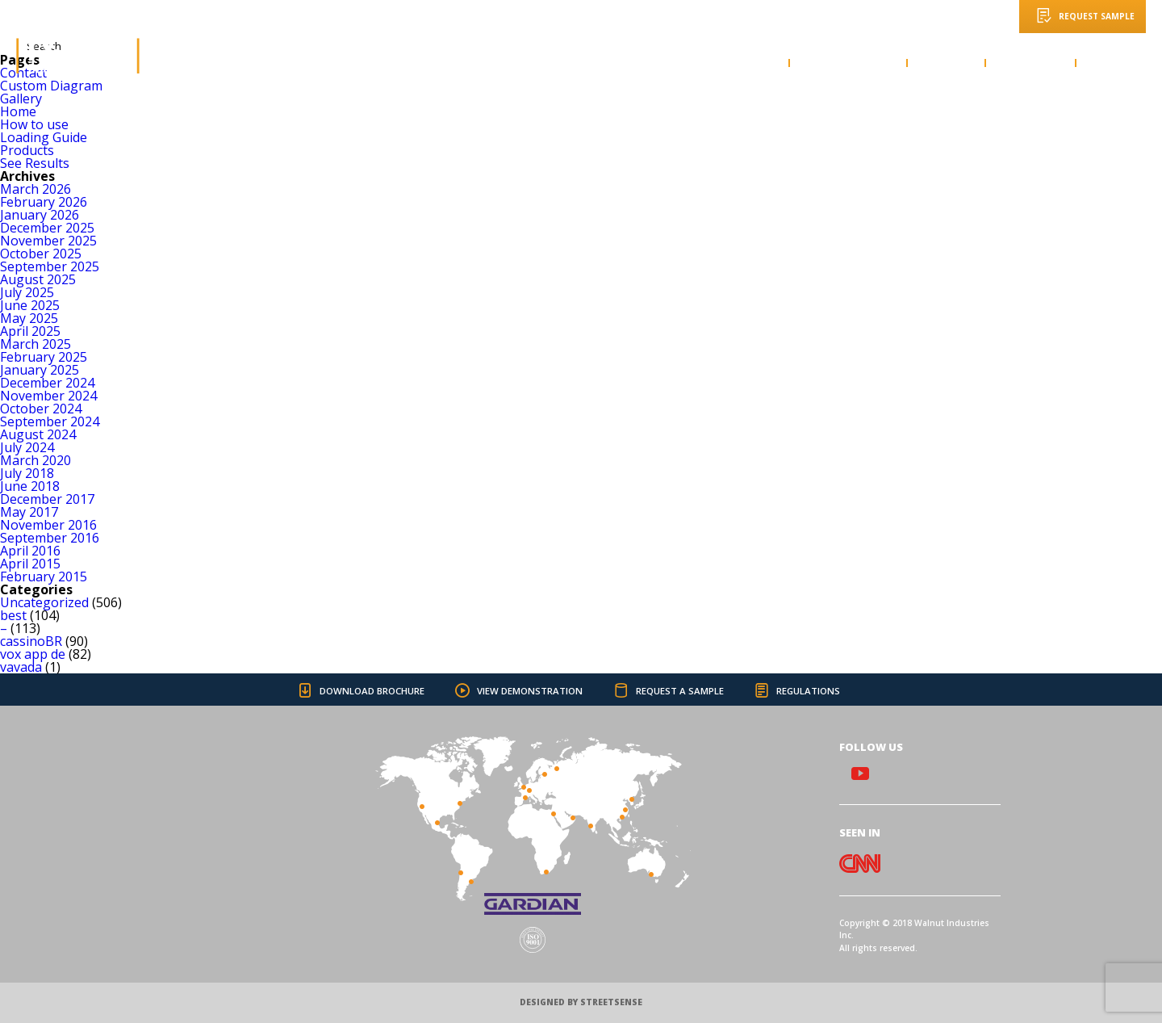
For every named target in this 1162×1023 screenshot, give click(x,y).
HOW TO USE (737, 62)
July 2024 (27, 447)
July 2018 (27, 473)
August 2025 (38, 279)
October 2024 (41, 408)
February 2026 (43, 202)
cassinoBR (31, 641)
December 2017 (47, 499)
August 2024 (38, 434)
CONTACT (1117, 62)
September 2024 (49, 421)
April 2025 (30, 331)
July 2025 (27, 292)
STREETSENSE (611, 1002)
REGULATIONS (796, 690)
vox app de (32, 654)
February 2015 (43, 576)
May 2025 (29, 318)
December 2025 (47, 228)
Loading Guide (43, 137)
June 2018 (30, 486)
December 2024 (47, 383)
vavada (21, 667)
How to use (34, 124)
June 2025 (30, 305)
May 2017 (29, 512)
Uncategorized (44, 602)
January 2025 (39, 370)
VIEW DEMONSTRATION (513, 690)
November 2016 (48, 525)
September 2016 (49, 538)
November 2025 (48, 240)
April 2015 (30, 563)
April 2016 (30, 551)
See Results (34, 163)
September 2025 (49, 266)
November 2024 (48, 396)
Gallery (21, 98)
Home (18, 111)
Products (27, 150)
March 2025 (35, 344)
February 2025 (43, 357)
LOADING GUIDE (847, 62)
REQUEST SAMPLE (1082, 15)
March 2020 (35, 460)
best (13, 615)
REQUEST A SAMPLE (665, 690)
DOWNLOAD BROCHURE (353, 690)
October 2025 (41, 253)
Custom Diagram (51, 85)
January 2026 (39, 215)
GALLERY (945, 62)
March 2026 (35, 189)
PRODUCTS (1029, 62)
